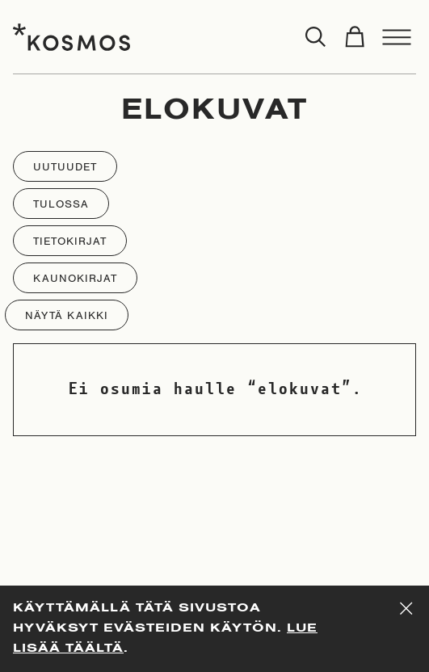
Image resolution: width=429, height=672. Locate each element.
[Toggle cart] (354, 37)
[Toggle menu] (396, 37)
